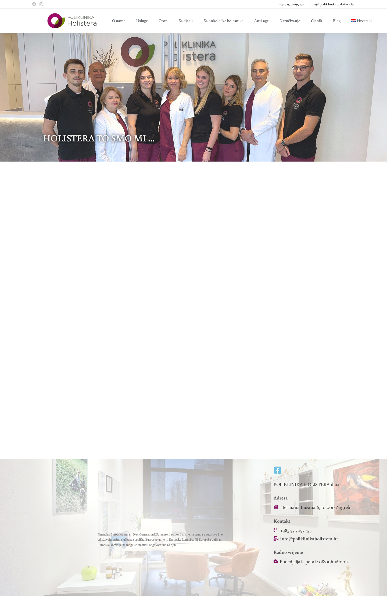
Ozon (163, 20)
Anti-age (261, 20)
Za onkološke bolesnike (223, 20)
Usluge (142, 20)
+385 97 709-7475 (292, 4)
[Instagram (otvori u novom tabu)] (41, 4)
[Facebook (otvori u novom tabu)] (35, 4)
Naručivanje (290, 20)
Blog (337, 20)
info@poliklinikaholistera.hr (332, 4)
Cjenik (316, 20)
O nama (119, 20)
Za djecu (185, 20)
